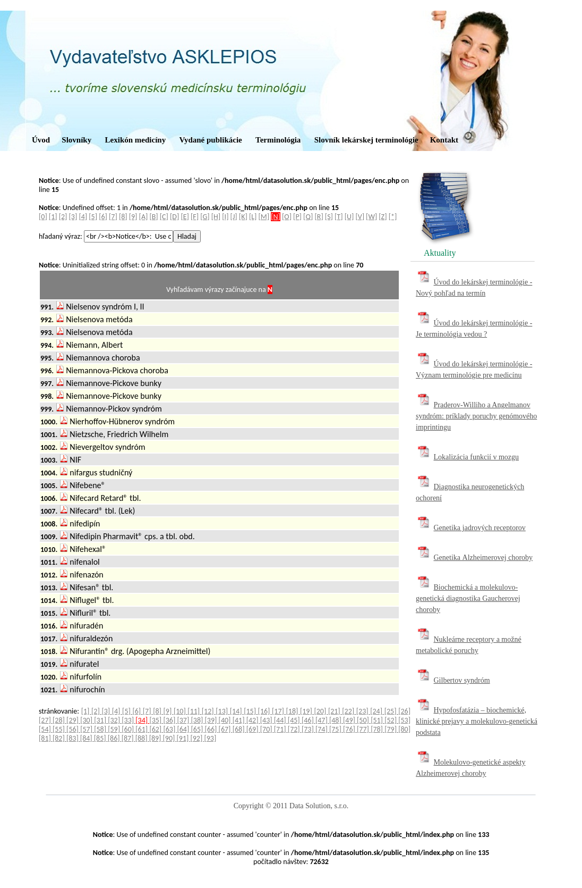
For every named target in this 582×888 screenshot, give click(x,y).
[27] (46, 720)
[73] (308, 729)
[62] (156, 729)
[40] (226, 720)
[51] (377, 720)
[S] (329, 216)
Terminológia (278, 140)
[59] (115, 729)
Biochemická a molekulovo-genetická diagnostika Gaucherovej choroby (468, 598)
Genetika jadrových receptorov (480, 528)
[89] (156, 738)
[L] (252, 216)
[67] (226, 729)
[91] (184, 738)
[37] (184, 720)
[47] (322, 720)
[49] (350, 720)
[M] (264, 216)
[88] (142, 738)
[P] (297, 216)
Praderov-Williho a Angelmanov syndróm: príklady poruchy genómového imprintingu (476, 416)
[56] (73, 729)
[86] (115, 738)
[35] (156, 720)
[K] (243, 216)
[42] (253, 720)
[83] (73, 738)
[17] (279, 711)
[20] (321, 711)
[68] (239, 729)
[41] (239, 720)
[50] (364, 720)
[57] (87, 729)
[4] (83, 216)
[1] (53, 216)
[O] (287, 216)
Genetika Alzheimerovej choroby (483, 558)
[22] (349, 711)
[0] (43, 216)
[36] (170, 720)
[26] (404, 711)
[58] (101, 729)
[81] (46, 738)
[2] (63, 216)
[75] (336, 729)
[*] (393, 216)
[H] (215, 216)
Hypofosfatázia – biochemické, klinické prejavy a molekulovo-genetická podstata (476, 721)
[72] (295, 729)
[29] (73, 720)
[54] (46, 729)
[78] (377, 729)
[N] (275, 216)
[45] (295, 720)
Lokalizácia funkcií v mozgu (476, 457)
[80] (404, 729)
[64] (184, 729)
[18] (293, 711)
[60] (128, 729)
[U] (349, 216)
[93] (210, 738)
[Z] (383, 216)
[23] (363, 711)
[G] (204, 216)
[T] (339, 216)
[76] (350, 729)
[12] (209, 711)
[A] (143, 216)
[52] (391, 720)
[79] (391, 729)
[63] (170, 729)
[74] (322, 729)
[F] (195, 216)
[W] (371, 216)
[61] (142, 729)
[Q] (308, 216)
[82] (59, 738)
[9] (133, 216)
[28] (59, 720)
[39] (212, 720)
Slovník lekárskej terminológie (366, 140)
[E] (185, 216)
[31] (101, 720)
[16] (265, 711)
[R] (319, 216)
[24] (377, 711)
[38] (198, 720)
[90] (170, 738)
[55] (59, 729)
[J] (233, 216)
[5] (93, 216)
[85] (101, 738)
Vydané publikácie (210, 140)
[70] (267, 729)
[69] (253, 729)
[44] (281, 720)
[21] (335, 711)
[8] (123, 216)
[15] (251, 711)
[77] (364, 729)
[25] (391, 711)
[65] (198, 729)
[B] (153, 216)
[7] (113, 216)
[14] (237, 711)
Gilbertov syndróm (462, 680)
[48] (336, 720)
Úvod (41, 140)
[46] (308, 720)
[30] (87, 720)
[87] (128, 738)
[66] (212, 729)
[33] (128, 720)
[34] (142, 720)
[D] (174, 216)
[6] (103, 216)
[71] (281, 729)
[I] (225, 216)
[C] (164, 216)
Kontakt (444, 140)
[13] (222, 711)
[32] (115, 720)
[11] (194, 711)
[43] (267, 720)
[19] (307, 711)
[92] (197, 738)
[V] (359, 216)
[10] (180, 711)
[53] (404, 720)
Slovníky (76, 140)
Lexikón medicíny (135, 140)
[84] (87, 738)
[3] (73, 216)
